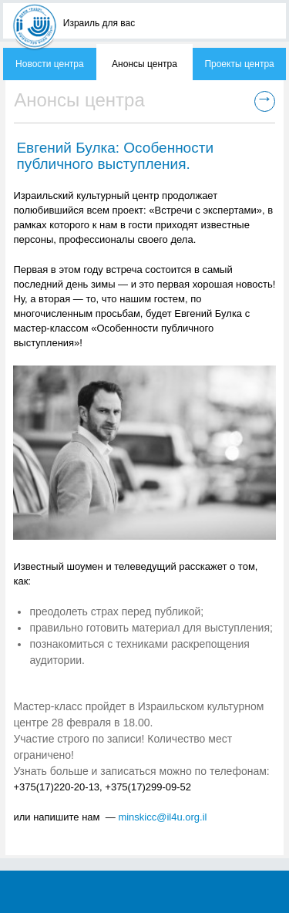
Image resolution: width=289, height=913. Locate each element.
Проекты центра (239, 64)
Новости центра (49, 64)
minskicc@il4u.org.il (162, 817)
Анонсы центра (144, 64)
